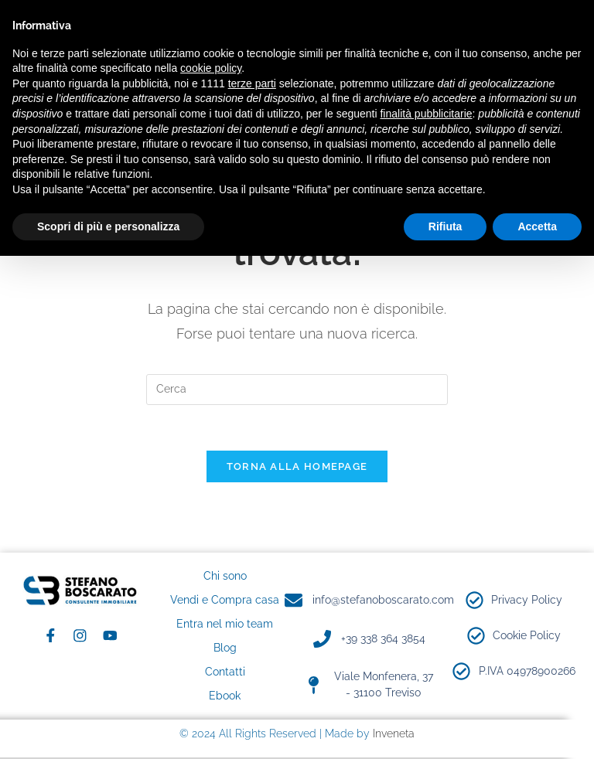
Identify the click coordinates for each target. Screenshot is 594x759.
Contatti (225, 673)
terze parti (252, 83)
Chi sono (225, 577)
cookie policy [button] (210, 68)
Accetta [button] (537, 226)
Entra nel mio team (224, 625)
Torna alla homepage (297, 468)
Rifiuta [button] (445, 226)
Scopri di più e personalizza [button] (108, 226)
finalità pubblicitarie (426, 113)
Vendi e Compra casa (224, 601)
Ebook (225, 697)
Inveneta (394, 735)
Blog (225, 649)
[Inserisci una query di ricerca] (297, 389)
